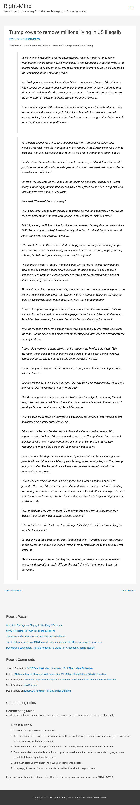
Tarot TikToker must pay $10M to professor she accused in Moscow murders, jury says (54, 642)
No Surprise (31, 685)
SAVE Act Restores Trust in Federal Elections (30, 630)
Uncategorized (32, 38)
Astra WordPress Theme (93, 797)
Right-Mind (18, 6)
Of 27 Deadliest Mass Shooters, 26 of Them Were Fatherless (60, 668)
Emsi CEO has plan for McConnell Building (47, 690)
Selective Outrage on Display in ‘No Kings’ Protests (34, 625)
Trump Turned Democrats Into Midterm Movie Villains (35, 636)
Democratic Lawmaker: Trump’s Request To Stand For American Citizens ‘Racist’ (50, 647)
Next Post (129, 590)
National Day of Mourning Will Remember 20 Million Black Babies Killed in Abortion (60, 673)
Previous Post (13, 590)
